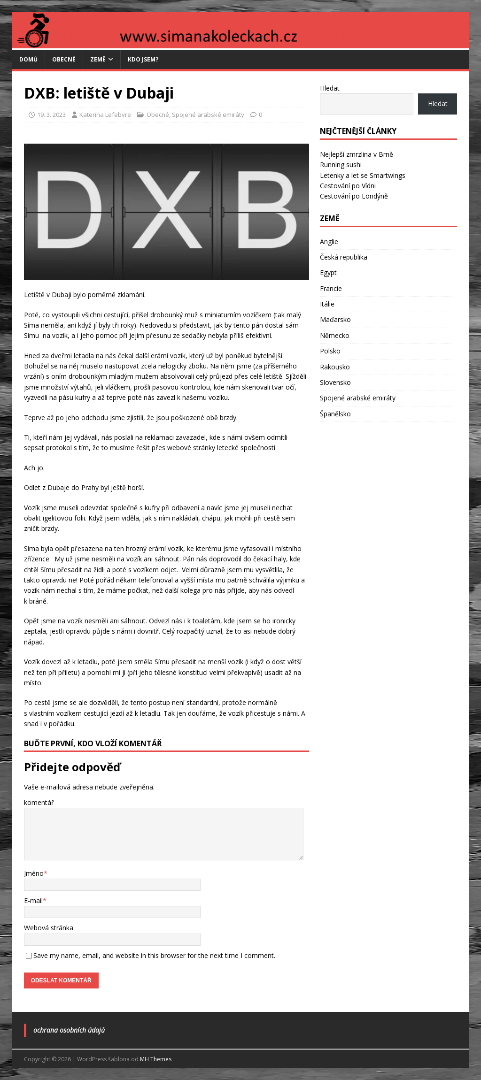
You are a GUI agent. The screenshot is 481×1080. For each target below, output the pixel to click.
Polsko (330, 350)
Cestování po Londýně (354, 195)
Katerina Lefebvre (105, 114)
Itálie (327, 303)
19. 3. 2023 (51, 114)
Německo (334, 335)
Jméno (34, 873)
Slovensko (335, 382)
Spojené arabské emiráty (208, 114)
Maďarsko (335, 319)
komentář (39, 802)
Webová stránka (48, 927)
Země (98, 59)
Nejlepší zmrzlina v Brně (356, 154)
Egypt (328, 272)
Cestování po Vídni (348, 185)
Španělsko (335, 413)
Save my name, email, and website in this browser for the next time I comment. (154, 955)
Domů (28, 59)
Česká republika (343, 257)
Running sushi (341, 164)
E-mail (33, 900)
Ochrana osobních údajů (69, 1030)
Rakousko (335, 366)
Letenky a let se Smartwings (362, 175)
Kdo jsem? (143, 59)
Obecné (64, 59)
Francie (331, 288)
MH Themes (155, 1059)
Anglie (329, 241)
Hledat (330, 88)
